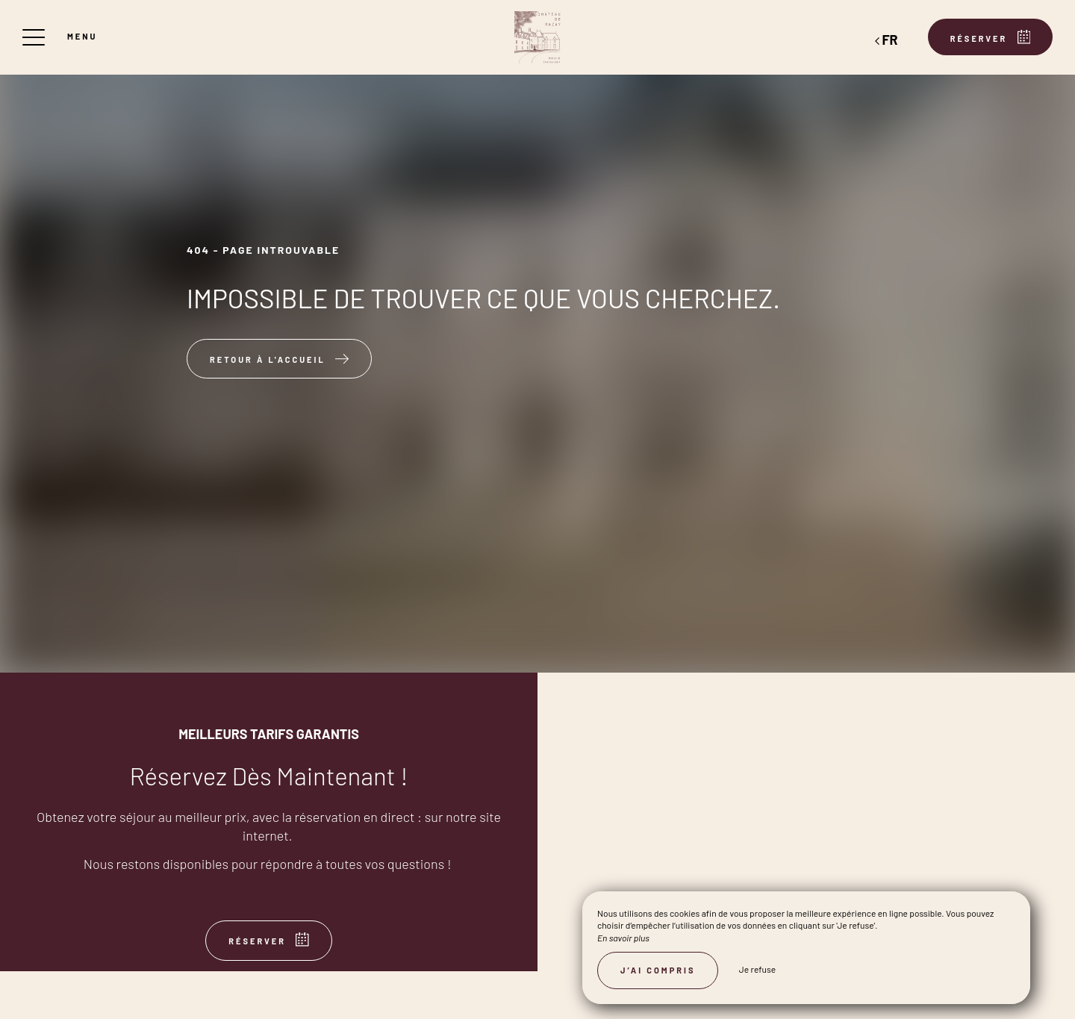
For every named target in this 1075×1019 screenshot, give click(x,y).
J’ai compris (657, 970)
